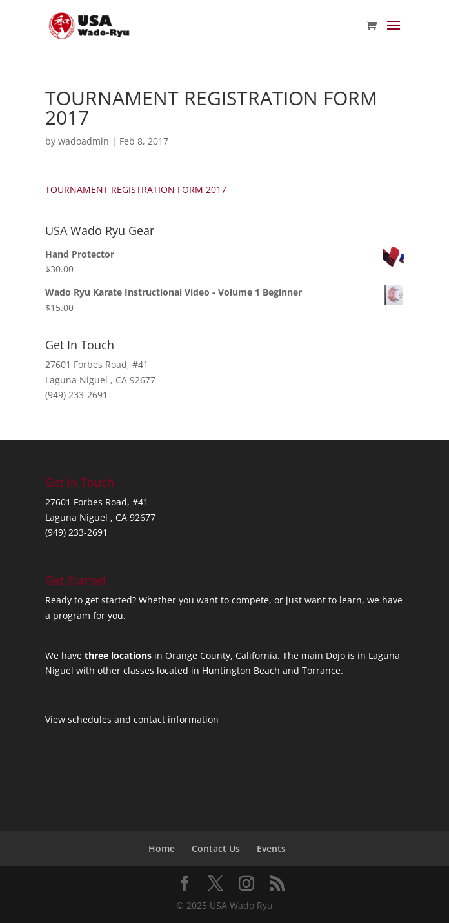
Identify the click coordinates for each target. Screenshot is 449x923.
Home (161, 848)
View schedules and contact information (132, 719)
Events (271, 848)
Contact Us (216, 848)
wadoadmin (83, 141)
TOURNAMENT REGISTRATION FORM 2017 (135, 189)
